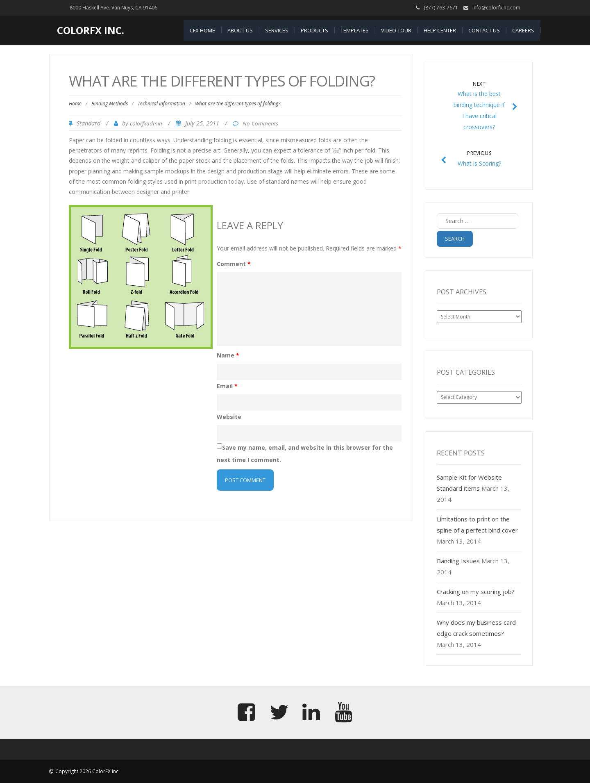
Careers (523, 30)
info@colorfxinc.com (496, 7)
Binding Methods (109, 103)
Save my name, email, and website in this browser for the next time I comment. (305, 454)
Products (314, 30)
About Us (240, 30)
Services (276, 30)
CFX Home (202, 30)
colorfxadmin (146, 123)
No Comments (260, 123)
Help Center (440, 30)
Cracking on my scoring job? (476, 591)
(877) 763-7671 (441, 7)
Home (75, 103)
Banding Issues (458, 561)
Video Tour (396, 30)
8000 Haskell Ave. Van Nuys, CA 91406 (113, 7)
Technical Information (161, 103)
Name (228, 355)
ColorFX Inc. (90, 30)
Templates (354, 30)
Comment (234, 264)
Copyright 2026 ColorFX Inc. (87, 771)
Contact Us (484, 30)
